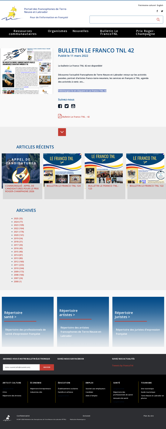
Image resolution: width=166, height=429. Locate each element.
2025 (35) (18, 218)
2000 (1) (18, 281)
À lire (5, 392)
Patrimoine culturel (147, 5)
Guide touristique (148, 392)
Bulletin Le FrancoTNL (109, 32)
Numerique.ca (81, 419)
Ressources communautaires (23, 32)
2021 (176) (19, 231)
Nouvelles (81, 31)
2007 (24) (18, 278)
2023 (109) (19, 225)
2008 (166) (19, 274)
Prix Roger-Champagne (145, 32)
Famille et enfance (65, 392)
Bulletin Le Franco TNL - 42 (74, 116)
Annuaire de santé (120, 398)
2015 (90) (18, 251)
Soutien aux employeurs (95, 389)
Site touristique (147, 389)
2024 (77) (18, 221)
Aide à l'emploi (91, 396)
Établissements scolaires (68, 389)
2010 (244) (19, 268)
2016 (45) (18, 248)
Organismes (57, 31)
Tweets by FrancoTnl (122, 365)
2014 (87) (18, 255)
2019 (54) (18, 238)
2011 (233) (19, 264)
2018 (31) (18, 241)
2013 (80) (18, 258)
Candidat (89, 392)
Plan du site (148, 416)
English (160, 5)
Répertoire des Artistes (12, 396)
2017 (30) (18, 245)
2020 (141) (19, 235)
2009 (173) (19, 271)
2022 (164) (19, 228)
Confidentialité (23, 416)
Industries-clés (36, 392)
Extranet (86, 416)
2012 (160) (19, 261)
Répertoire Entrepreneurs (40, 389)
